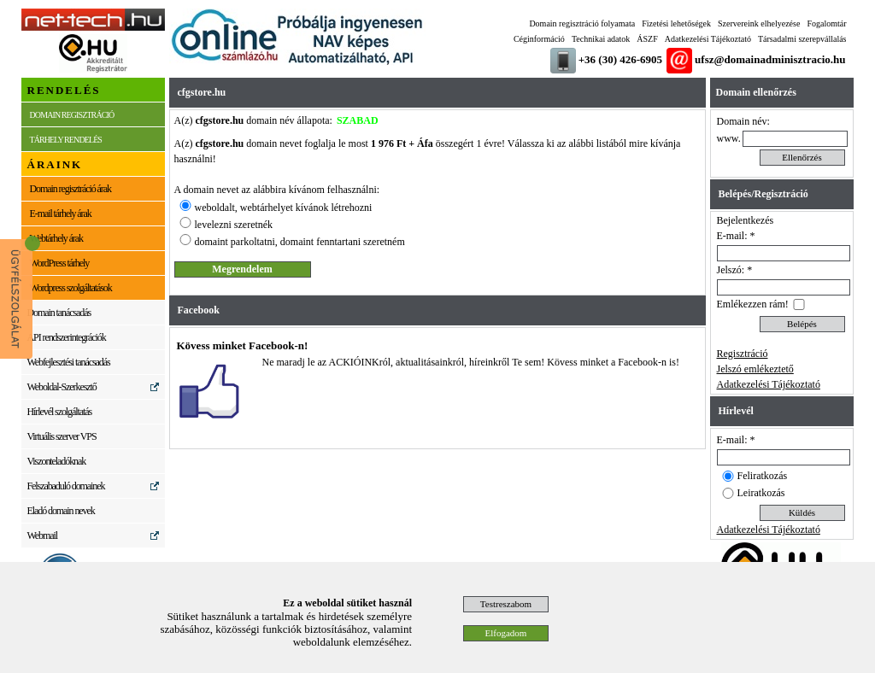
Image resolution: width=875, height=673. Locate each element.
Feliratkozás (762, 476)
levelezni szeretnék (234, 225)
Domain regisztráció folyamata (582, 23)
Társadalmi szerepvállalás (802, 39)
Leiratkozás (761, 493)
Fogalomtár (826, 23)
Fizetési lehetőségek (676, 23)
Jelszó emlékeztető (755, 369)
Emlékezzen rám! (753, 304)
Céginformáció (539, 39)
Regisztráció (742, 354)
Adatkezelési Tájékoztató (708, 39)
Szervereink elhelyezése (759, 23)
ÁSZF (647, 39)
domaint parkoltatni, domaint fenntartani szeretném (300, 242)
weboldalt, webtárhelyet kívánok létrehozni (284, 208)
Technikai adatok (601, 39)
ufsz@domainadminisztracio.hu (770, 59)
